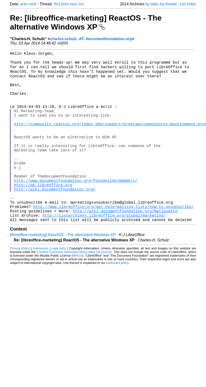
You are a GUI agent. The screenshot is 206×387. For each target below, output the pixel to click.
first (57, 4)
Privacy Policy (20, 285)
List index (188, 4)
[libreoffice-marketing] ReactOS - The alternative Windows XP (63, 271)
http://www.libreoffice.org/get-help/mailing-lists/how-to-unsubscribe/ (113, 240)
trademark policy (117, 299)
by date (151, 4)
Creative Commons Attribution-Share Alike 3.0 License (74, 288)
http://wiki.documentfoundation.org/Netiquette (125, 245)
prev (24, 4)
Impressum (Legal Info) (49, 285)
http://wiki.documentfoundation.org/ (54, 219)
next (32, 4)
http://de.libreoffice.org (43, 213)
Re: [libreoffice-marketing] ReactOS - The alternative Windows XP (86, 22)
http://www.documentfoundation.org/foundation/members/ (75, 208)
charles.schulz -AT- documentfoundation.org (91, 39)
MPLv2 (77, 292)
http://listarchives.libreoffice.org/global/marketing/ (104, 251)
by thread (168, 4)
